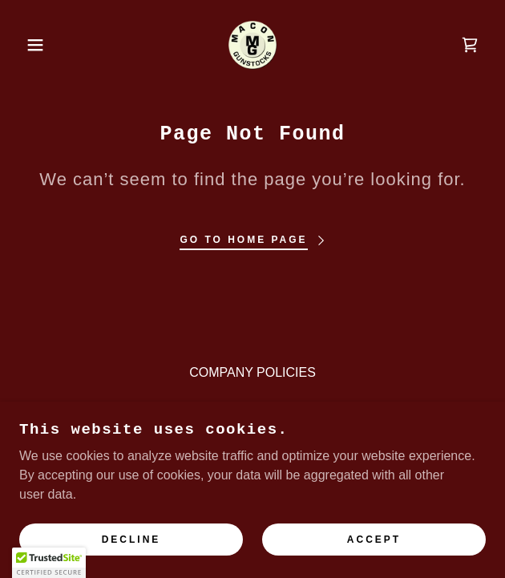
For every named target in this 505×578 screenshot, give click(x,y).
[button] (34, 45)
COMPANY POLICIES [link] (252, 372)
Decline (131, 539)
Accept (374, 539)
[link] (252, 45)
